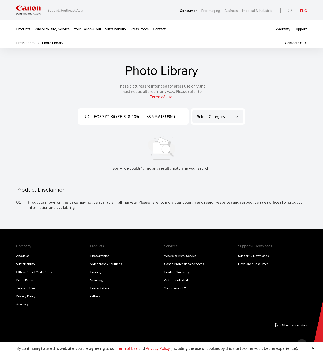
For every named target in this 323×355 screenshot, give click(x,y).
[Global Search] (290, 10)
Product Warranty (176, 272)
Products (23, 28)
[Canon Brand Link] (28, 10)
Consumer (189, 10)
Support (301, 28)
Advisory (22, 304)
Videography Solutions (106, 264)
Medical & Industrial (257, 10)
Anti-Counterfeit (176, 280)
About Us (23, 256)
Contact (159, 28)
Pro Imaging (211, 10)
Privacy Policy (25, 296)
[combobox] (217, 116)
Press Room (139, 28)
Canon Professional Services (184, 264)
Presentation (99, 288)
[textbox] (217, 116)
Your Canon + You (87, 28)
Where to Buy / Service (52, 28)
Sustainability (115, 28)
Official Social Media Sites (34, 272)
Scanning (96, 280)
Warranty (283, 28)
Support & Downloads (253, 256)
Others (95, 296)
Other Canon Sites (293, 325)
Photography (99, 256)
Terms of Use (161, 96)
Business (231, 10)
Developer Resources (253, 264)
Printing (95, 272)
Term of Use (127, 348)
